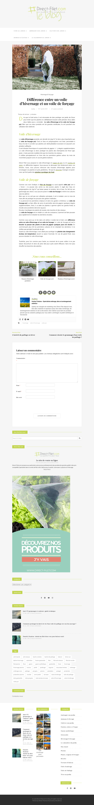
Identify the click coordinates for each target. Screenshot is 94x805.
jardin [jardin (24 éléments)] (35, 667)
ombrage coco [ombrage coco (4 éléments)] (17, 671)
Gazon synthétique (67, 731)
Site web (19, 397)
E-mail (19, 391)
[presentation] (31, 406)
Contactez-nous (17, 696)
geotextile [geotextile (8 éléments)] (52, 664)
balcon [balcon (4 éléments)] (60, 657)
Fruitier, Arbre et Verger (69, 727)
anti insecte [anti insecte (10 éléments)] (16, 657)
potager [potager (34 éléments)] (58, 671)
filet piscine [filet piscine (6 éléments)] (16, 664)
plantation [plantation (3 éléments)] (50, 671)
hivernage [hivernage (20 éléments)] (67, 664)
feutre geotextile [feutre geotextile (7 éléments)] (40, 660)
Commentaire (20, 360)
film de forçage (45, 185)
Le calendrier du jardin (41, 37)
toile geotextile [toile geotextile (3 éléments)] (17, 678)
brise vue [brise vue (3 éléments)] (68, 657)
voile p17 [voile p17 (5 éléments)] (16, 681)
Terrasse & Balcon (67, 762)
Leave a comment (58, 109)
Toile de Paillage (66, 770)
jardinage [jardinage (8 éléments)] (43, 667)
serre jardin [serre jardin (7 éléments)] (37, 674)
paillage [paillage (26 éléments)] (27, 671)
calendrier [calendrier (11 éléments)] (29, 660)
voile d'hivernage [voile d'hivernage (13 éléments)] (56, 678)
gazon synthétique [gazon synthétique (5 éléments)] (40, 664)
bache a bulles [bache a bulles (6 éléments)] (37, 657)
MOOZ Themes (43, 800)
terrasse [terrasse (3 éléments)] (46, 674)
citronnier (59, 170)
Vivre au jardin (20, 31)
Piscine (63, 751)
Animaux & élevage (21, 37)
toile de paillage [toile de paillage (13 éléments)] (68, 674)
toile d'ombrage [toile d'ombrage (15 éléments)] (56, 674)
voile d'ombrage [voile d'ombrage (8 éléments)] (69, 678)
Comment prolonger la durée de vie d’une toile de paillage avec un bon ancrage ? (49, 624)
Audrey (33, 109)
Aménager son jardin (38, 31)
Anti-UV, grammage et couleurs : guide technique (39, 611)
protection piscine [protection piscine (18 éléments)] (18, 674)
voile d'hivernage (35, 323)
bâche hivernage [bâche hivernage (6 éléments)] (18, 660)
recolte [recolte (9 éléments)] (29, 674)
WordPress (58, 800)
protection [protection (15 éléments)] (67, 671)
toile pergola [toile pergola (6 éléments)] (29, 678)
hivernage (25, 323)
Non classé (64, 747)
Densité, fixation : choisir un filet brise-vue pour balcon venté (43, 636)
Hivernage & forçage (47, 94)
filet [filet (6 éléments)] (49, 660)
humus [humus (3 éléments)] (29, 667)
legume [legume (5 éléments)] (51, 667)
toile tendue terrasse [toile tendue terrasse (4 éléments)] (42, 678)
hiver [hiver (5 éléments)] (59, 664)
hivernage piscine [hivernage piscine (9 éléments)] (18, 667)
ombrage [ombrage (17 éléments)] (72, 667)
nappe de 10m (58, 163)
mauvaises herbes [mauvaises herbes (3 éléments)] (61, 667)
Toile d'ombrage (66, 766)
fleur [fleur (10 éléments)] (24, 664)
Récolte (63, 759)
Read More (47, 469)
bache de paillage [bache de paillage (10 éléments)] (50, 657)
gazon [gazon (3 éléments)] (30, 664)
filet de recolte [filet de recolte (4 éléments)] (70, 660)
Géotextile (64, 735)
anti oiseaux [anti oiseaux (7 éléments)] (26, 657)
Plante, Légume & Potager (70, 755)
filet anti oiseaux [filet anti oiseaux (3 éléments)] (58, 660)
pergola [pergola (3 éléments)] (35, 671)
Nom (18, 385)
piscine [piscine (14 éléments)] (42, 671)
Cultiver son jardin (58, 31)
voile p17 (44, 323)
